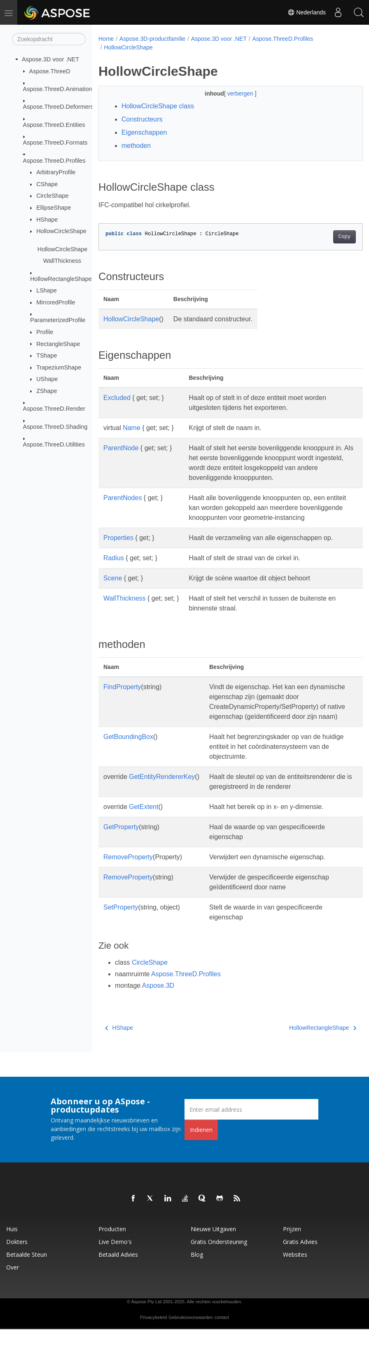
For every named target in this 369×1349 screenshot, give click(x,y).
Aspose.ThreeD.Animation (57, 89)
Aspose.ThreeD (49, 71)
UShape (47, 379)
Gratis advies (300, 1261)
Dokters (17, 1261)
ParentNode (120, 447)
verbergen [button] (231, 93)
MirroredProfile (55, 302)
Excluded (117, 397)
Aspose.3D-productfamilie (152, 38)
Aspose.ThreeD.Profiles (54, 160)
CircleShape (52, 195)
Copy (326, 237)
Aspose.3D (158, 1005)
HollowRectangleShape (61, 279)
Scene (112, 588)
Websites (295, 1274)
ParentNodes (122, 497)
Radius (113, 567)
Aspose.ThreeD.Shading (55, 426)
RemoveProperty (128, 876)
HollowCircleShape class (157, 106)
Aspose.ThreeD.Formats (55, 142)
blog (197, 1274)
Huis (12, 1249)
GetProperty (121, 846)
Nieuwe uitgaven (213, 1249)
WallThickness (62, 260)
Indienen (201, 1149)
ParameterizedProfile (57, 320)
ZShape (46, 391)
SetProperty (120, 927)
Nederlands (306, 12)
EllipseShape (53, 207)
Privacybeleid (153, 1337)
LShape (46, 290)
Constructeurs (142, 119)
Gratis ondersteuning (219, 1261)
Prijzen (292, 1249)
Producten (112, 1249)
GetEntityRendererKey (162, 796)
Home (106, 38)
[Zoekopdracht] (49, 39)
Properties (118, 547)
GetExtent (143, 826)
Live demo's (115, 1261)
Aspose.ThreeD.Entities (54, 125)
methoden (136, 145)
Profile (44, 332)
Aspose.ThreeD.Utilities (54, 444)
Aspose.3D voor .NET (50, 59)
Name (131, 427)
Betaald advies (118, 1274)
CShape (47, 184)
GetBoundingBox (128, 756)
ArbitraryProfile (55, 172)
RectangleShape (58, 343)
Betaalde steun (26, 1274)
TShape (46, 355)
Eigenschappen (144, 132)
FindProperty (122, 696)
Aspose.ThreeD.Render (54, 408)
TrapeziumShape (58, 367)
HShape (47, 219)
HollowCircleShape (61, 231)
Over (12, 1287)
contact (222, 1337)
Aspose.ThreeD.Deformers (58, 106)
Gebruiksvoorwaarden (190, 1337)
